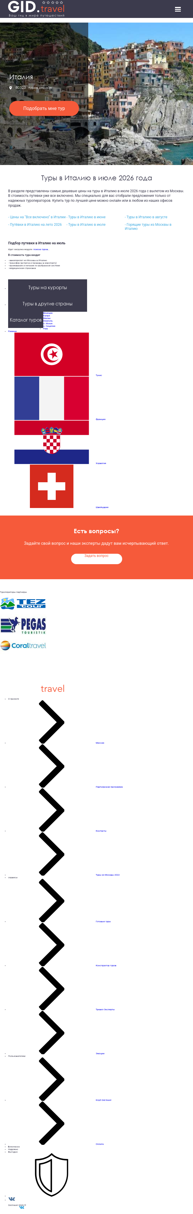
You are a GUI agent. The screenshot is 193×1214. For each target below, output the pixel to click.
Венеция (48, 313)
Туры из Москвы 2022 (108, 875)
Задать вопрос (96, 556)
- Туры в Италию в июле (86, 225)
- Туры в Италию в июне (86, 217)
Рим (45, 328)
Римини (12, 331)
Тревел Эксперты (105, 1009)
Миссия (100, 743)
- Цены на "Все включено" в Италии (37, 217)
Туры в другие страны (48, 304)
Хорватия (101, 463)
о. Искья (48, 323)
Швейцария (102, 507)
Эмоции (100, 1053)
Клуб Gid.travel (103, 1100)
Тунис (99, 375)
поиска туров (40, 249)
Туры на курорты (47, 287)
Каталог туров (26, 320)
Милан (46, 318)
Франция (100, 419)
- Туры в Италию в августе (146, 217)
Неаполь (48, 321)
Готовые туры (103, 921)
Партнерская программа (109, 787)
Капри (46, 315)
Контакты (101, 831)
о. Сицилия (49, 326)
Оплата (100, 1144)
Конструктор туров (106, 965)
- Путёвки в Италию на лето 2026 (35, 225)
